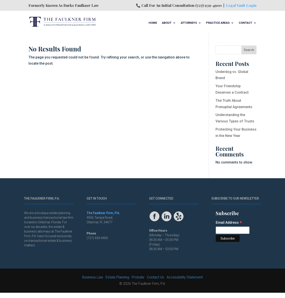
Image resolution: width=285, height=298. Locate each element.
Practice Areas (218, 22)
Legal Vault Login (241, 5)
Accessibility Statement (185, 277)
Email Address (229, 223)
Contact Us (155, 277)
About (166, 22)
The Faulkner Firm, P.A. (103, 213)
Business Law (92, 277)
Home (153, 22)
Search (249, 50)
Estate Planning (117, 277)
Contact (245, 22)
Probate (138, 277)
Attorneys (189, 22)
